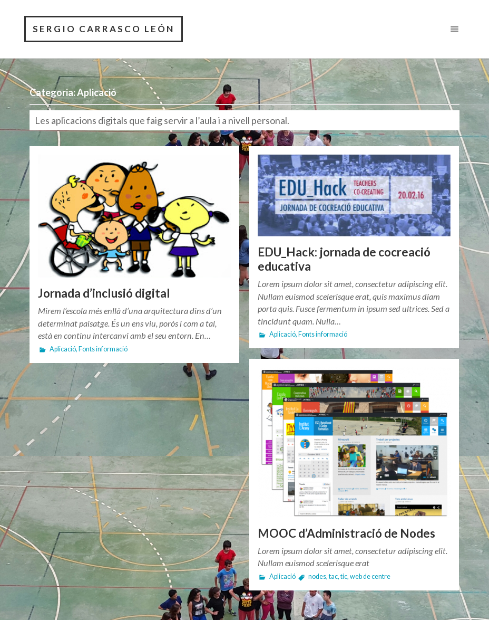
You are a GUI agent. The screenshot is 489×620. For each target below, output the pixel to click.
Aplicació (63, 349)
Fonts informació (103, 349)
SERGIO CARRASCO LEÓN (103, 28)
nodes (317, 576)
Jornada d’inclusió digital (104, 293)
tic (343, 576)
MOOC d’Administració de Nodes (346, 533)
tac (333, 576)
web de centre (370, 576)
